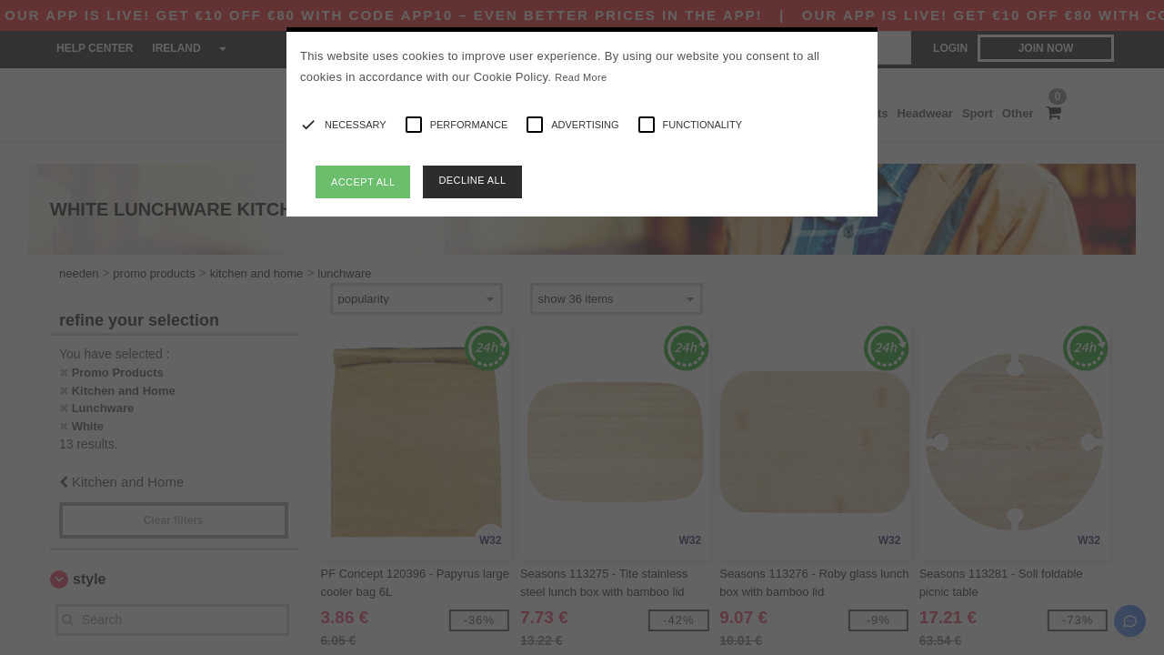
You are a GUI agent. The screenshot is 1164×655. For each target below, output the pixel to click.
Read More (581, 77)
